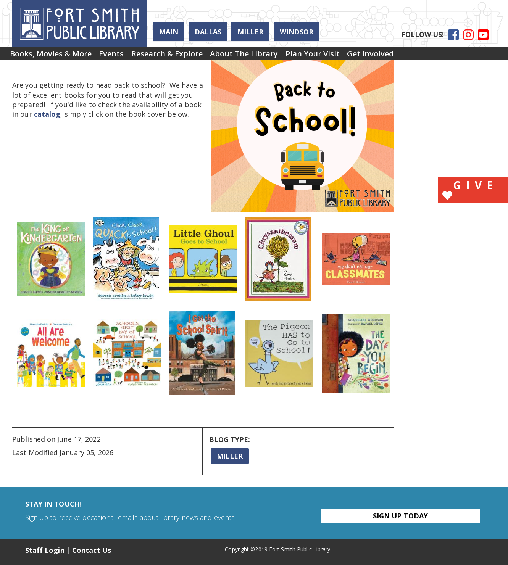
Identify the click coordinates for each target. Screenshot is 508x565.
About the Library (271, 56)
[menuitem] (54, 56)
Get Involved (413, 56)
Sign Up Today (400, 515)
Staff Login (45, 550)
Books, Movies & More (54, 56)
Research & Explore (186, 56)
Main (168, 31)
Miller (250, 31)
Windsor (296, 31)
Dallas (208, 31)
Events (123, 56)
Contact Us (91, 550)
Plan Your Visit (348, 56)
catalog (47, 114)
